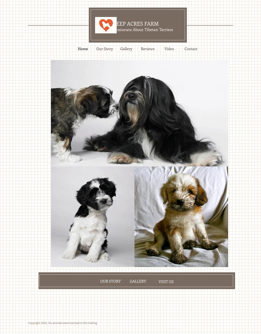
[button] (139, 113)
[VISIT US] (166, 281)
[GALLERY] (137, 281)
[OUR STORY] (110, 281)
